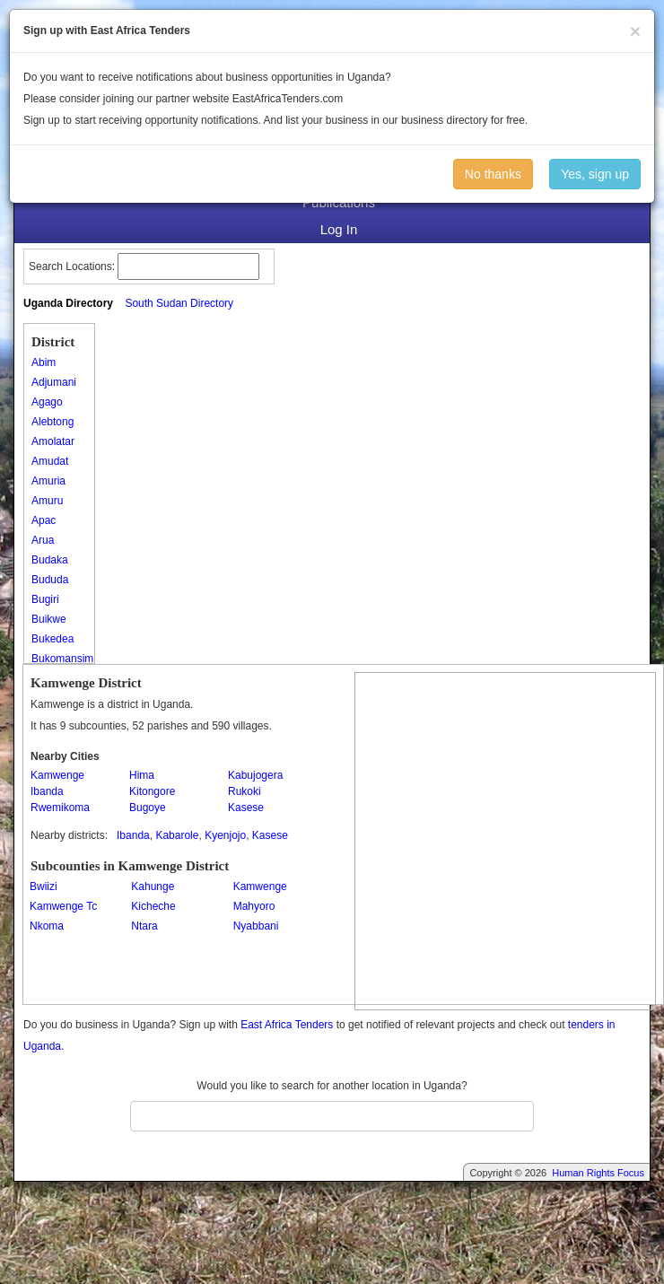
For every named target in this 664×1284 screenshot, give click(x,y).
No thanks (493, 174)
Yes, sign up (595, 174)
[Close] (635, 31)
